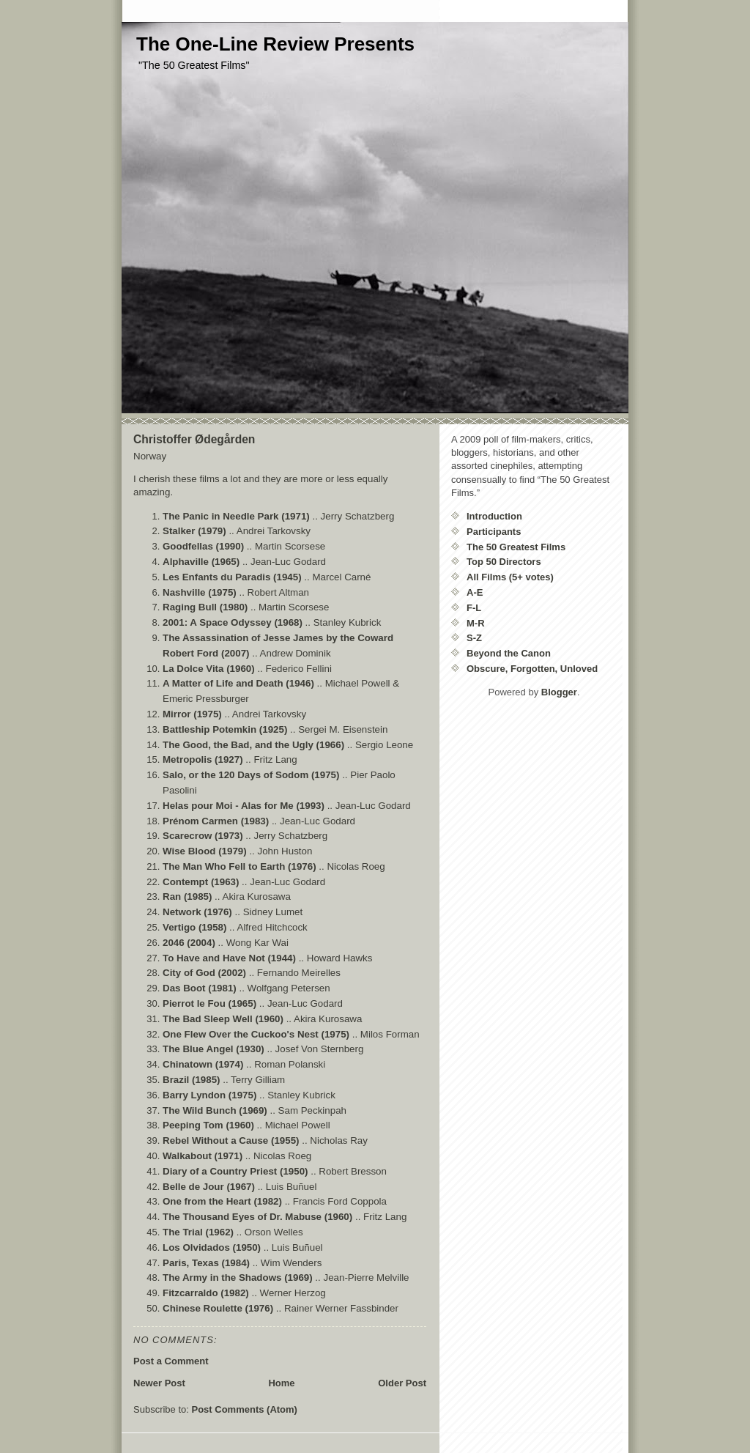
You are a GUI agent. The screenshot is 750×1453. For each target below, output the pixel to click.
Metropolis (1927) (203, 759)
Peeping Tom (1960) (208, 1125)
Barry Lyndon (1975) (209, 1095)
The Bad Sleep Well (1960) (223, 1018)
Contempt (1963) (201, 881)
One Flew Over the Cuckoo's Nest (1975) (256, 1034)
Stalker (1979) (194, 530)
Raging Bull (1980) (205, 607)
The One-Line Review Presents (275, 44)
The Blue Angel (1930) (213, 1048)
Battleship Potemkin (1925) (225, 729)
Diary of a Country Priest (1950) (235, 1171)
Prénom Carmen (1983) (216, 821)
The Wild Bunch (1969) (215, 1110)
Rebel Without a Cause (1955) (231, 1140)
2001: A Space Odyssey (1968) (232, 622)
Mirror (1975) (192, 714)
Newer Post (159, 1383)
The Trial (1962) (198, 1232)
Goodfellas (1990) (203, 546)
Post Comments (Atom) (244, 1409)
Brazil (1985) (191, 1079)
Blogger (559, 692)
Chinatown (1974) (203, 1064)
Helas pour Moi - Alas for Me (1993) (243, 805)
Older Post (402, 1383)
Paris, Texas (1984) (206, 1262)
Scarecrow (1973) (203, 835)
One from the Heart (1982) (222, 1201)
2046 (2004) (189, 942)
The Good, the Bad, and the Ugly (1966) (253, 744)
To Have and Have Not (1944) (229, 958)
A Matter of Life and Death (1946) (238, 683)
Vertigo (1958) (194, 927)
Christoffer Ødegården (194, 439)
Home (281, 1383)
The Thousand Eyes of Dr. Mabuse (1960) (257, 1216)
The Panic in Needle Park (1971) (236, 516)
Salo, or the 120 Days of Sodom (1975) (251, 774)
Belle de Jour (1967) (209, 1186)
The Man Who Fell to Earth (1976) (239, 866)
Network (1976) (197, 911)
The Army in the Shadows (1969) (238, 1277)
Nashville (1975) (200, 592)
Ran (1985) (187, 896)
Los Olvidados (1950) (212, 1247)
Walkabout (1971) (202, 1155)
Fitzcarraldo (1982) (206, 1292)
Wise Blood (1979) (205, 851)
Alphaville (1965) (201, 561)
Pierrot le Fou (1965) (209, 1003)
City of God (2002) (204, 972)
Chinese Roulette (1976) (218, 1308)
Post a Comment (171, 1361)
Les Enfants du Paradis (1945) (232, 577)
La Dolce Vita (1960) (209, 668)
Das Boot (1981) (200, 988)
